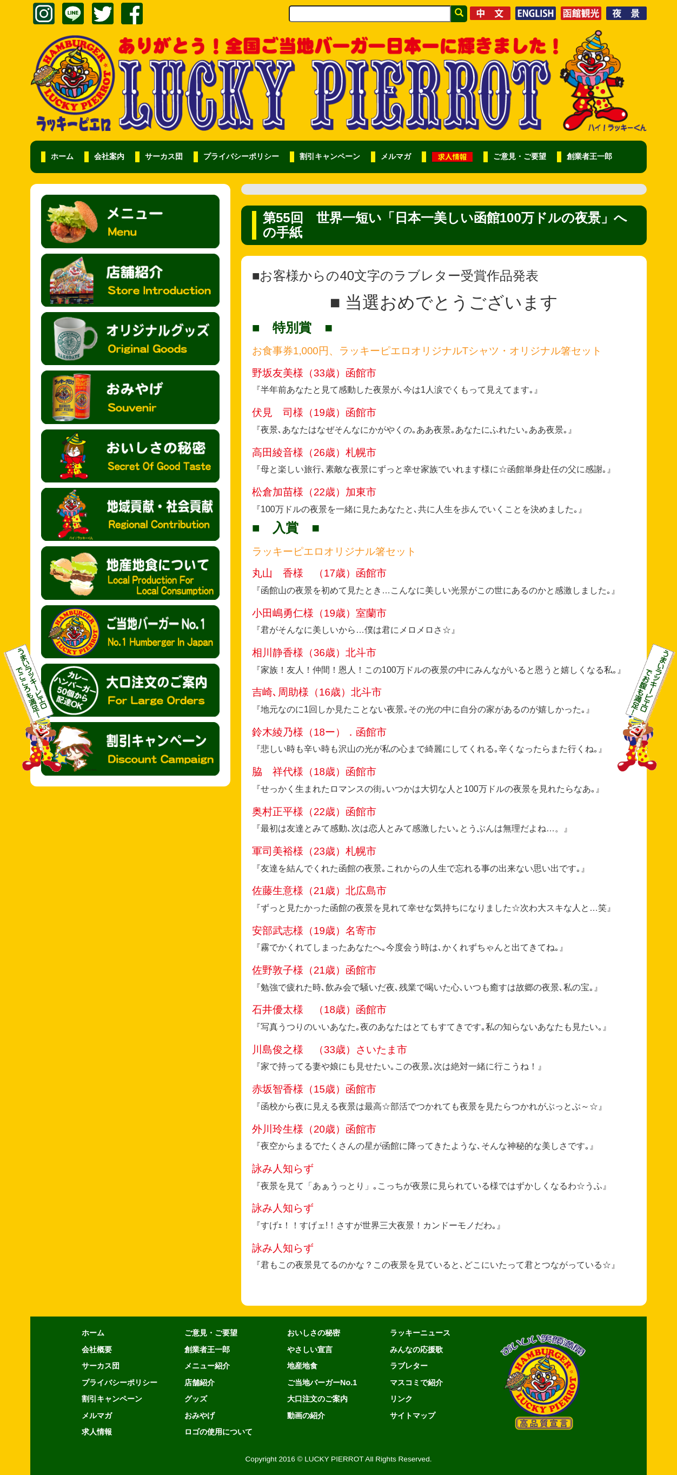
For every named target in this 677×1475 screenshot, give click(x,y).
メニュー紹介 (207, 1365)
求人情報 (97, 1431)
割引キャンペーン (330, 157)
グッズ (195, 1398)
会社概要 (97, 1349)
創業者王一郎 (589, 157)
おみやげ (199, 1415)
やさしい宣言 (310, 1349)
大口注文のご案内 (317, 1398)
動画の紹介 (306, 1415)
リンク (401, 1398)
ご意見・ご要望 (519, 157)
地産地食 (302, 1365)
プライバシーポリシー (241, 157)
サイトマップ (412, 1415)
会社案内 (109, 157)
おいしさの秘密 (313, 1332)
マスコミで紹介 (416, 1382)
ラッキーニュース (420, 1332)
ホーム (62, 157)
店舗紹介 (199, 1382)
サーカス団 (164, 157)
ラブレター (409, 1365)
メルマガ (396, 157)
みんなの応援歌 (416, 1349)
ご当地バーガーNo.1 (322, 1382)
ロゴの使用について (218, 1431)
